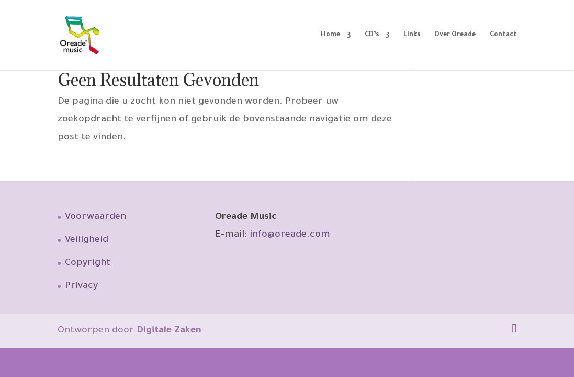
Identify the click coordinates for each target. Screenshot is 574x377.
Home (330, 35)
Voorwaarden (95, 217)
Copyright (87, 263)
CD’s (372, 35)
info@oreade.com (290, 235)
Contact (503, 35)
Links (411, 35)
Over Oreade (455, 35)
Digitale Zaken (169, 331)
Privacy (81, 286)
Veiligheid (86, 240)
